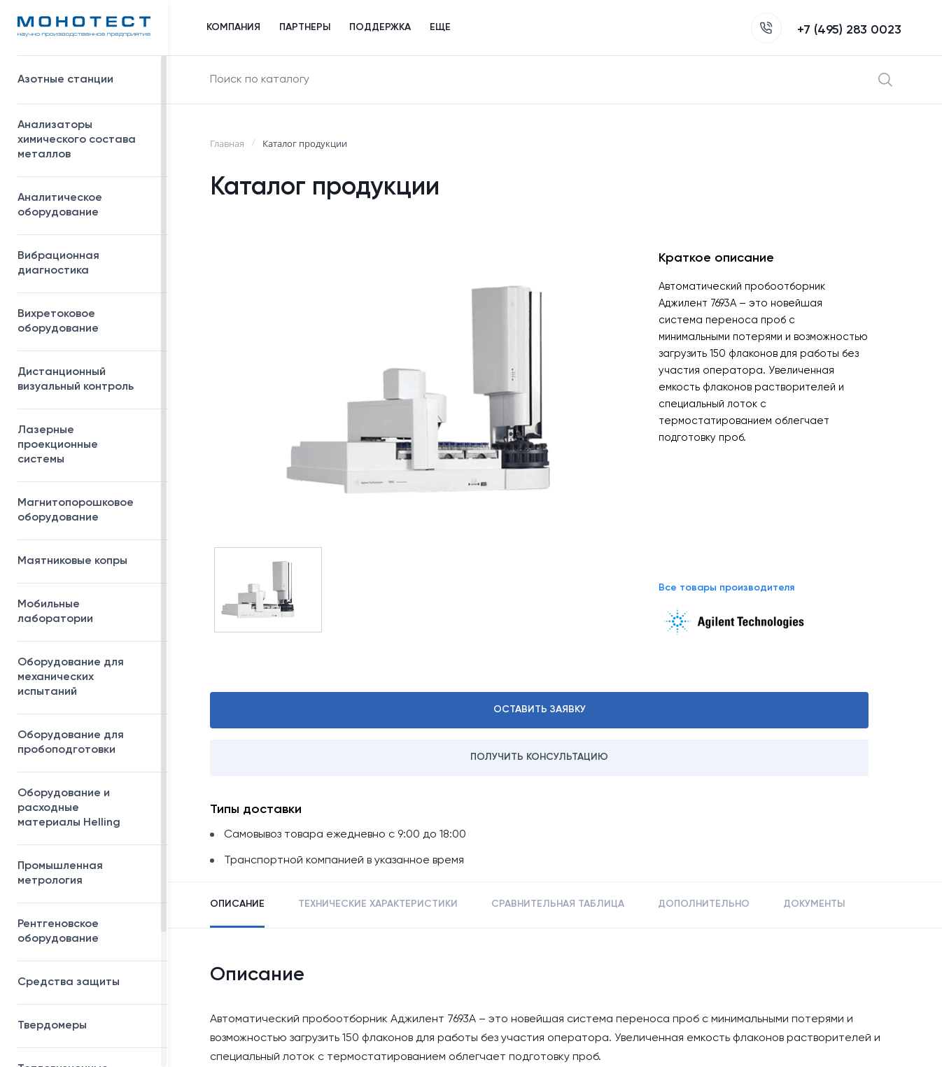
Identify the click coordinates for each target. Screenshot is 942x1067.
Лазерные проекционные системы (57, 445)
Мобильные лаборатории (55, 612)
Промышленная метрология (85, 873)
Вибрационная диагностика (58, 263)
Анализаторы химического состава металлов (85, 140)
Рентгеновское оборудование (85, 932)
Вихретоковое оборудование (58, 321)
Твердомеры (52, 1025)
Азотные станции (85, 79)
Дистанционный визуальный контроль (85, 380)
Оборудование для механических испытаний (85, 677)
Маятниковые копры (72, 561)
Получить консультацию (539, 757)
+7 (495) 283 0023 (826, 30)
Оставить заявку (539, 709)
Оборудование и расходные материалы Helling (85, 808)
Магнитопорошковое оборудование (85, 510)
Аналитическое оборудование (85, 205)
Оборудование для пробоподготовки (85, 743)
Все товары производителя (726, 588)
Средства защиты (85, 982)
